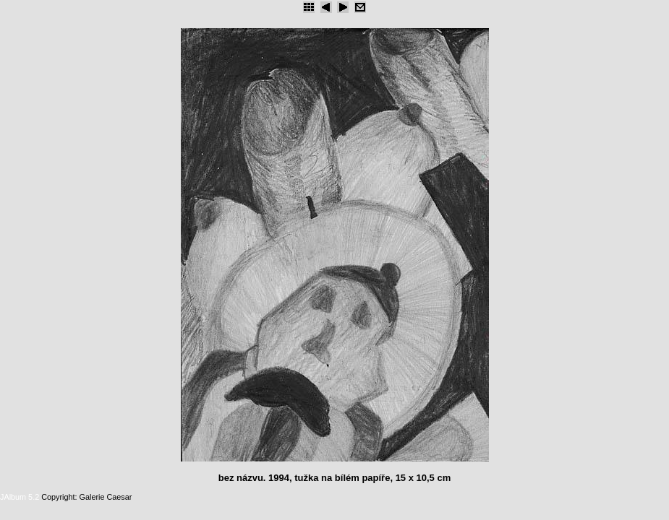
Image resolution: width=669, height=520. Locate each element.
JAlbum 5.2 (19, 497)
